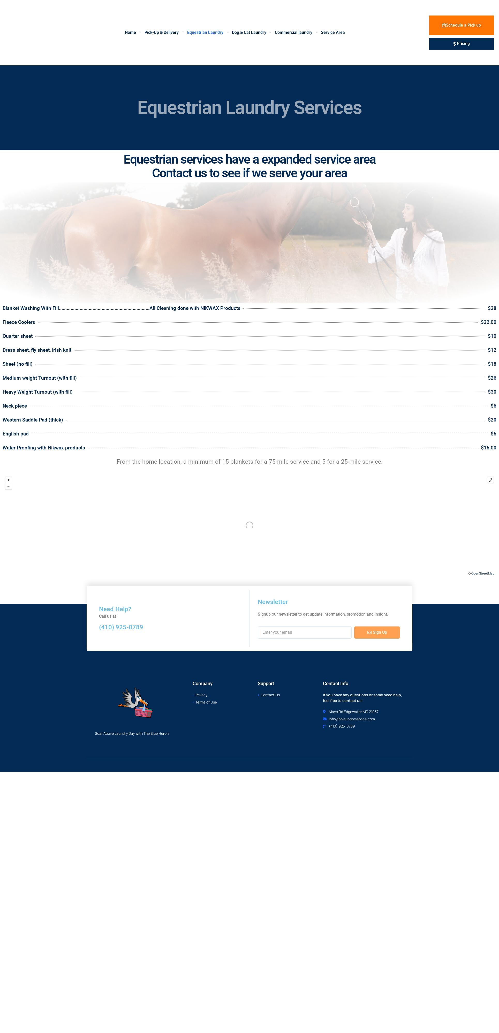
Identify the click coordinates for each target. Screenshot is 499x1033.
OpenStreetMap (482, 573)
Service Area (333, 32)
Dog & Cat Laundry (249, 32)
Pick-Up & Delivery (162, 32)
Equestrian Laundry (205, 32)
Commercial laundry (293, 32)
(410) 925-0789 (121, 627)
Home (130, 32)
